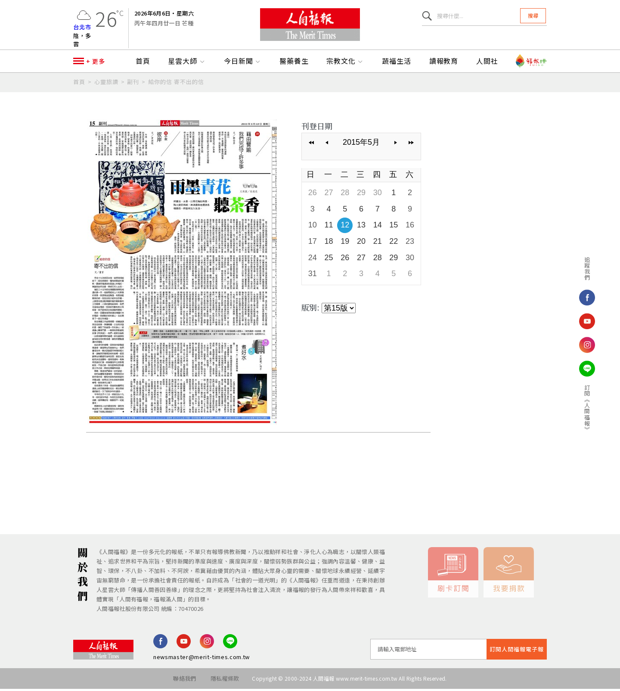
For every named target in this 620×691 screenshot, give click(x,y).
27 (329, 194)
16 (410, 227)
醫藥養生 (294, 63)
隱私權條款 (225, 680)
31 (312, 275)
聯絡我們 (184, 680)
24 (312, 259)
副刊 (133, 84)
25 (329, 259)
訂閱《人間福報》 (578, 408)
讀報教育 (444, 63)
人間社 (487, 63)
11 (329, 227)
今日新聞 (243, 63)
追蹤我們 (578, 268)
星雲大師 (187, 63)
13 (361, 227)
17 (312, 243)
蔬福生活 (396, 63)
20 (361, 243)
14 (377, 227)
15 (393, 227)
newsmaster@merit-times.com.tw (201, 659)
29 (361, 194)
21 (377, 243)
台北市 (82, 28)
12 (345, 227)
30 (377, 194)
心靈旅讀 (106, 84)
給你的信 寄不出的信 (176, 84)
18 (329, 243)
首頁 (143, 63)
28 (345, 194)
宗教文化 (345, 63)
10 (312, 227)
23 (410, 243)
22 (393, 243)
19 (345, 243)
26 (312, 194)
